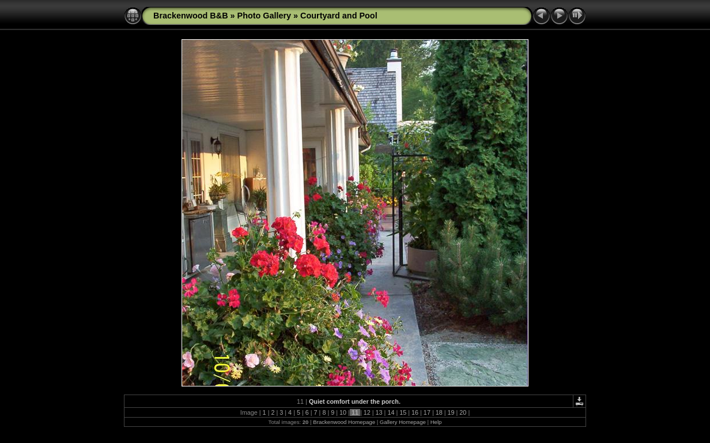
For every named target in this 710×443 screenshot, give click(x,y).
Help (436, 422)
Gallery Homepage (403, 422)
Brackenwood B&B (190, 15)
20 (463, 412)
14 (391, 412)
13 (379, 412)
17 (427, 412)
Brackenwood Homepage (344, 422)
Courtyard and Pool (338, 15)
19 (451, 412)
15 (403, 412)
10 (343, 412)
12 (367, 412)
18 (439, 412)
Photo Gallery (264, 15)
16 (415, 412)
